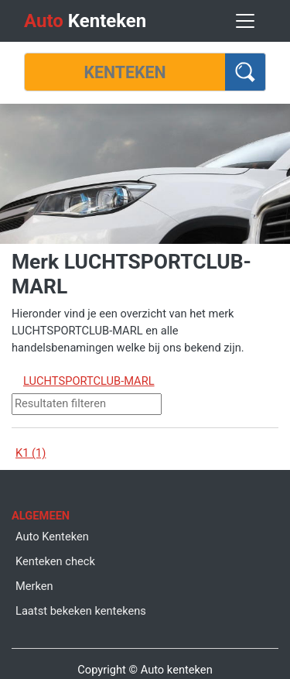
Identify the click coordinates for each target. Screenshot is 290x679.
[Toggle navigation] (245, 21)
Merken (34, 586)
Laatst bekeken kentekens (80, 611)
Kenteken (85, 21)
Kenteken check (55, 561)
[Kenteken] (125, 72)
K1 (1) (30, 453)
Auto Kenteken (52, 537)
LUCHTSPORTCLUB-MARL (89, 381)
